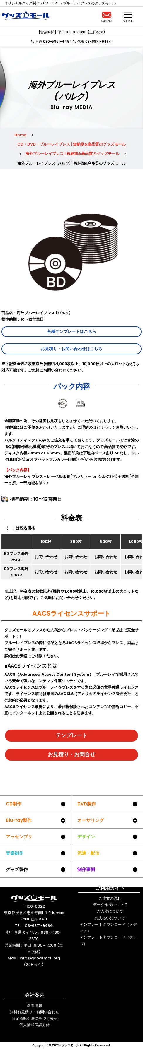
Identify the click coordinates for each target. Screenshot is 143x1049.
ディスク (63, 411)
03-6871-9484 (38, 925)
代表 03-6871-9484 (94, 41)
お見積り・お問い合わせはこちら (71, 349)
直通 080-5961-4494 (53, 41)
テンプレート (71, 735)
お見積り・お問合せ (71, 754)
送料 (80, 411)
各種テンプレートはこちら (71, 331)
